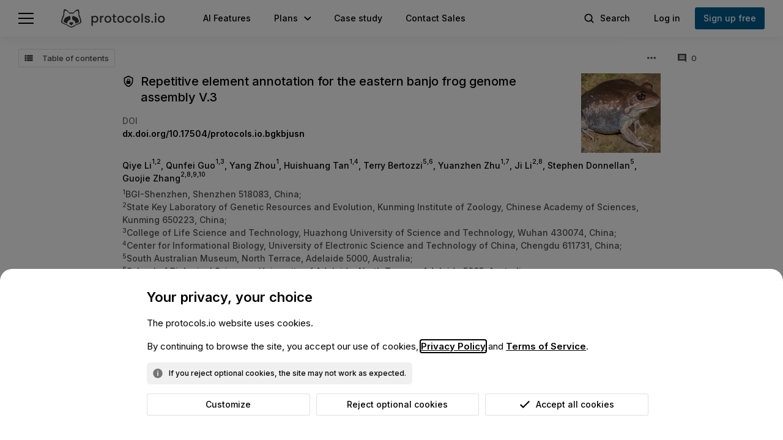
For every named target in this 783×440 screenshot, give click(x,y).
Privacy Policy (453, 346)
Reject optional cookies (397, 404)
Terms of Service (546, 346)
